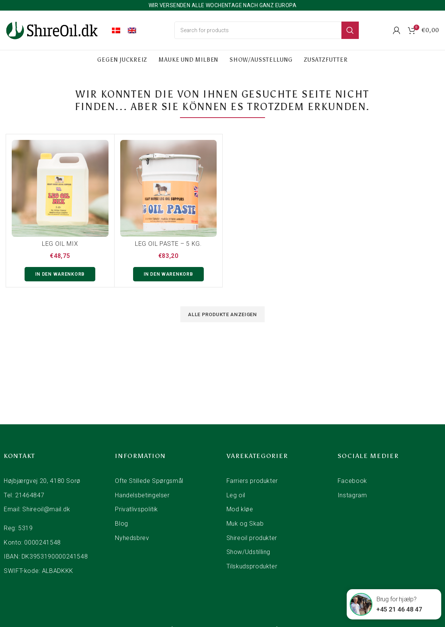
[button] (60, 274)
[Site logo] (53, 29)
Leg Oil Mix (60, 243)
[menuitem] (116, 30)
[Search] (266, 30)
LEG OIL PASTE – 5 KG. (168, 243)
